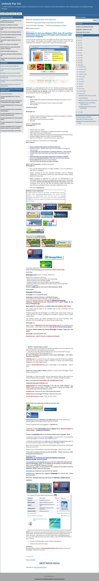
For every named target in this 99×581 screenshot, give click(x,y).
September (81, 74)
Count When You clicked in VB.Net (84, 119)
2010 (79, 60)
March (80, 88)
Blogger (52, 576)
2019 (79, 52)
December (81, 67)
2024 (79, 40)
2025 (79, 37)
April (80, 86)
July (80, 79)
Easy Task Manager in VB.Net (58, 25)
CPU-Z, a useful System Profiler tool (10, 66)
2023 (79, 42)
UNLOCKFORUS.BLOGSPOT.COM (43, 194)
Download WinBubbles (6, 93)
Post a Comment (30, 560)
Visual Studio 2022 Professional (54, 22)
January (81, 93)
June (80, 81)
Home (2, 13)
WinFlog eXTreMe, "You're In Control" (87, 95)
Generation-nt (39, 269)
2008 (79, 65)
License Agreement (83, 97)
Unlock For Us (11, 3)
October (81, 71)
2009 (79, 62)
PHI (7, 13)
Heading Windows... (34, 28)
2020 (79, 50)
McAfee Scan (52, 19)
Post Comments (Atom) (40, 567)
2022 (79, 45)
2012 (79, 55)
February (81, 91)
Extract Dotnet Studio (39, 22)
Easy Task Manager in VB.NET (83, 116)
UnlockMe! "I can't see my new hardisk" (10, 73)
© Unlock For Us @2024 (41, 579)
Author (19, 13)
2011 (79, 57)
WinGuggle (40, 25)
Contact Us (13, 13)
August (80, 76)
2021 (79, 47)
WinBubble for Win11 (38, 19)
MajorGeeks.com (45, 462)
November (81, 69)
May (80, 84)
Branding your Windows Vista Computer (88, 100)
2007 (79, 112)
